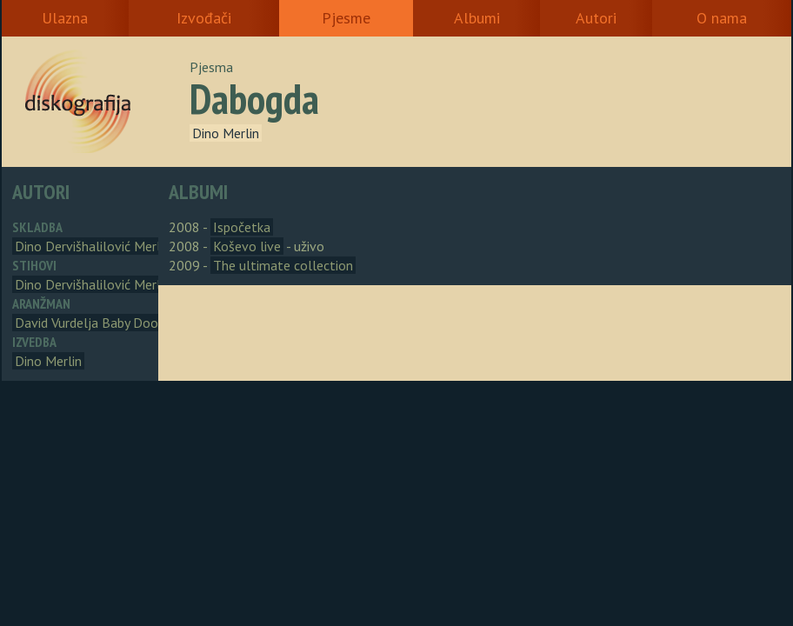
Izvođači (204, 18)
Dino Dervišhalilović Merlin (92, 246)
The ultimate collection (283, 265)
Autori (596, 18)
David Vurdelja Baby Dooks (92, 322)
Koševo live (247, 246)
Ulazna (65, 18)
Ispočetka (241, 227)
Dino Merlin (225, 133)
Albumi (477, 18)
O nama (721, 18)
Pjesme (346, 18)
